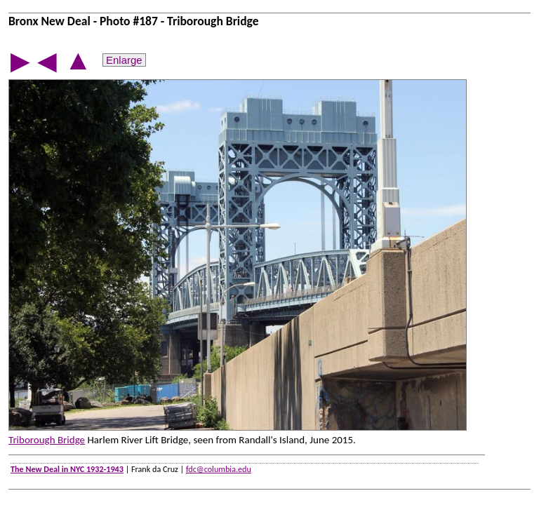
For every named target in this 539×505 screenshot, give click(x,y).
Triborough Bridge (46, 439)
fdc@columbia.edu (218, 469)
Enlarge (124, 60)
